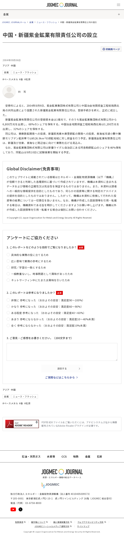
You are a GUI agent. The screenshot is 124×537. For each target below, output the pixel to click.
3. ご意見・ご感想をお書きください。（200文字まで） (40, 338)
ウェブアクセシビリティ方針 (92, 522)
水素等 (51, 456)
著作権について (39, 522)
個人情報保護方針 (62, 522)
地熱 (75, 456)
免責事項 (20, 522)
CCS (64, 456)
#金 (21, 79)
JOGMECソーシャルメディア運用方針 (53, 526)
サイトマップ (83, 526)
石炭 (99, 456)
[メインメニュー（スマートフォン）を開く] (118, 4)
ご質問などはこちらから (60, 377)
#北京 (27, 79)
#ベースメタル (10, 79)
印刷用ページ (111, 49)
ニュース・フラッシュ (47, 22)
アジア (6, 65)
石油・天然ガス (31, 456)
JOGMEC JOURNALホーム (14, 22)
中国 (13, 65)
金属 (6, 14)
